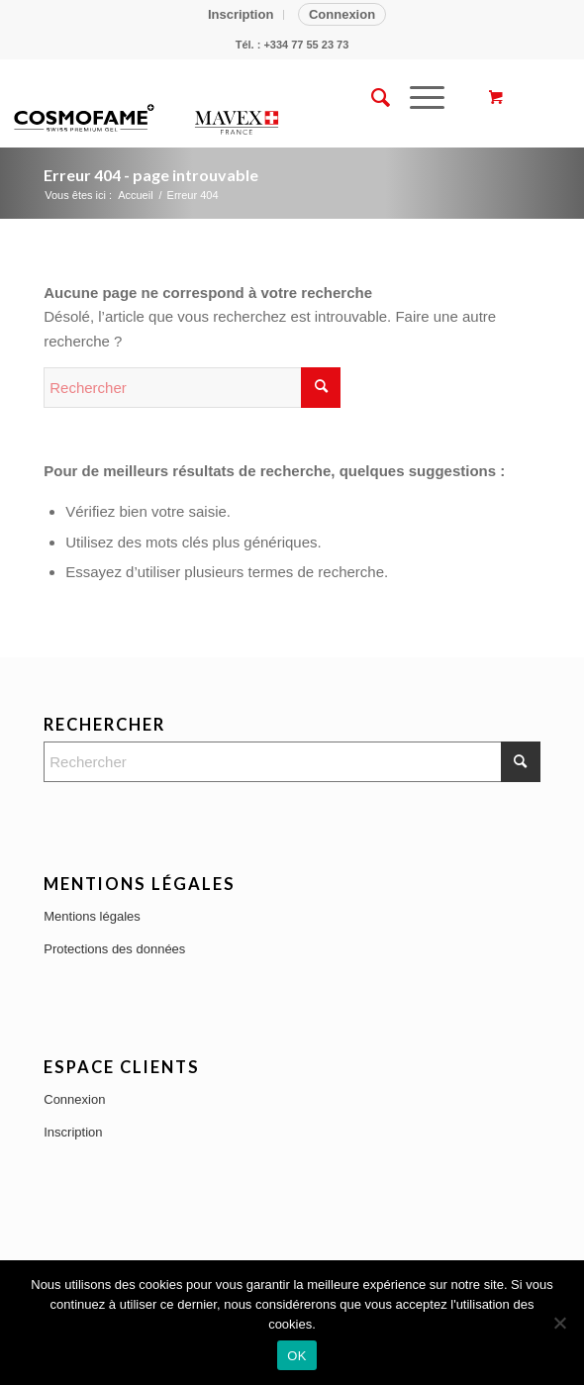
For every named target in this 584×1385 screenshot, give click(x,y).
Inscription (240, 14)
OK (296, 1355)
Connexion (342, 14)
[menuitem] (241, 15)
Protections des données (114, 948)
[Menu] (417, 98)
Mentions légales (92, 916)
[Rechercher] (370, 98)
